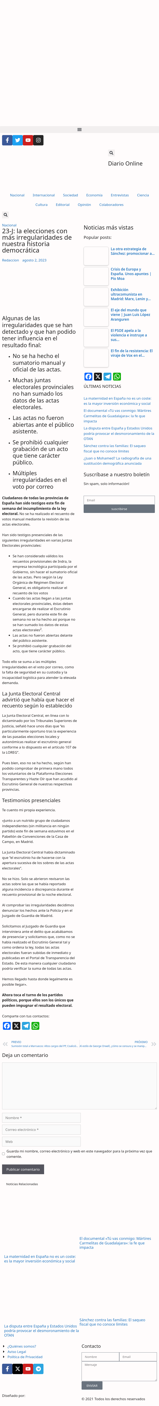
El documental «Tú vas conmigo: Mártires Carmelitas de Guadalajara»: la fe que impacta (117, 415)
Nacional (17, 195)
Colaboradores (111, 204)
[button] (79, 129)
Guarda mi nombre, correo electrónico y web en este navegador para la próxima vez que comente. (79, 1154)
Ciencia (143, 195)
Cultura (41, 204)
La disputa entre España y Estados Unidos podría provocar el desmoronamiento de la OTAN (119, 433)
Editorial (63, 204)
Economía (94, 195)
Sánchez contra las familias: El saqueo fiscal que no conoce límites (112, 1322)
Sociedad (70, 195)
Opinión (84, 204)
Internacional (44, 195)
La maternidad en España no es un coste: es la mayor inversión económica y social (40, 1258)
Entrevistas (120, 195)
